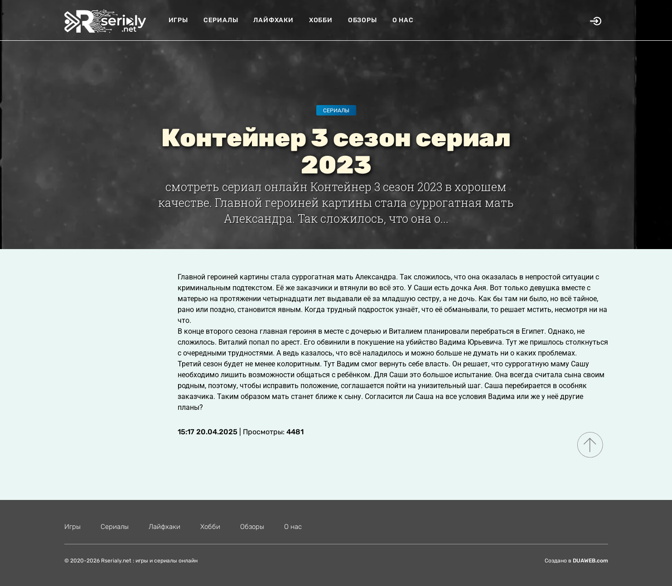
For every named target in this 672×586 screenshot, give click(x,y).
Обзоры (362, 20)
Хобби (321, 20)
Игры (178, 20)
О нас (403, 20)
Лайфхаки (273, 20)
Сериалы (220, 20)
